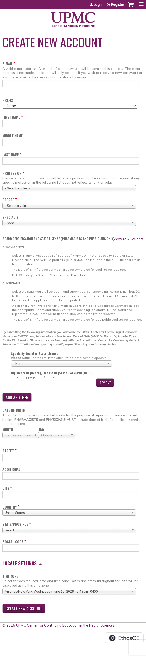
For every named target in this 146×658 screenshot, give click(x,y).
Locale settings (19, 563)
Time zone (10, 576)
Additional (11, 469)
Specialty (10, 217)
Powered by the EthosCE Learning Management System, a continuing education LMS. (124, 637)
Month (7, 429)
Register (117, 4)
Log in (98, 4)
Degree (8, 199)
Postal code (12, 541)
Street (8, 450)
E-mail (7, 63)
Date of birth (13, 410)
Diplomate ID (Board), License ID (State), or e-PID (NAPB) (52, 373)
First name (11, 117)
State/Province (15, 524)
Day (41, 429)
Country (9, 506)
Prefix (7, 100)
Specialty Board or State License (34, 353)
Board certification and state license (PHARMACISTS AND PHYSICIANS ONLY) (58, 239)
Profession (11, 173)
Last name (10, 154)
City (5, 488)
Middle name (12, 135)
